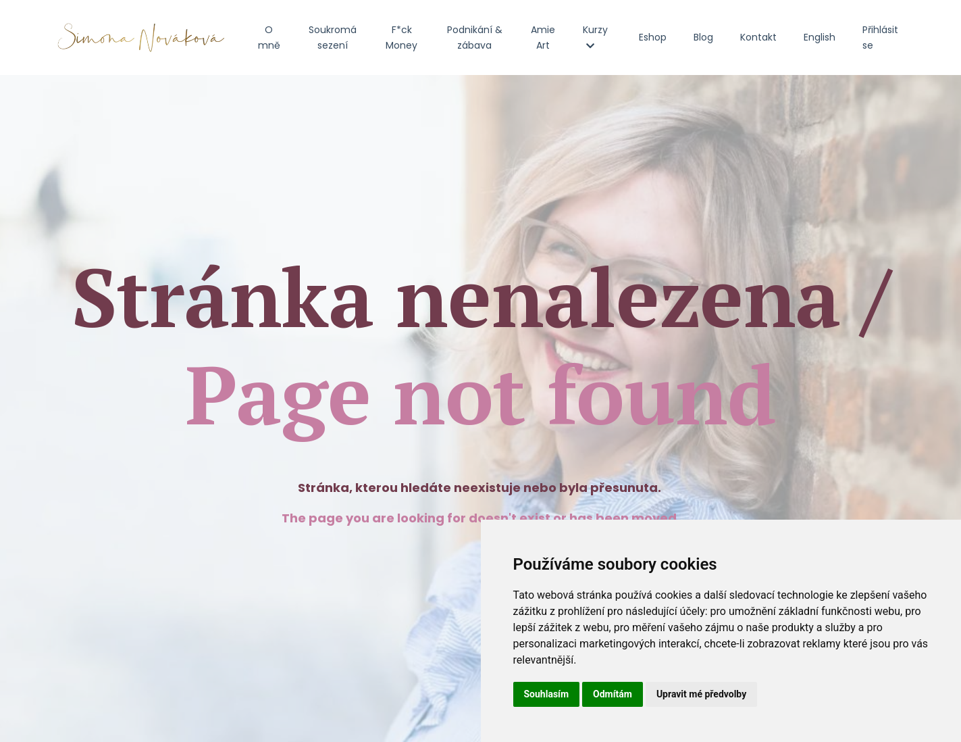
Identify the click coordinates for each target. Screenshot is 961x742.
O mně (269, 37)
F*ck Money (401, 37)
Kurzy (595, 36)
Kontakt (758, 37)
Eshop (653, 37)
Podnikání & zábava (474, 37)
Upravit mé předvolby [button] (701, 694)
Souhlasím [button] (546, 694)
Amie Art (543, 37)
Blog (703, 37)
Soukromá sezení (333, 37)
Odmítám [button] (612, 694)
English (819, 37)
